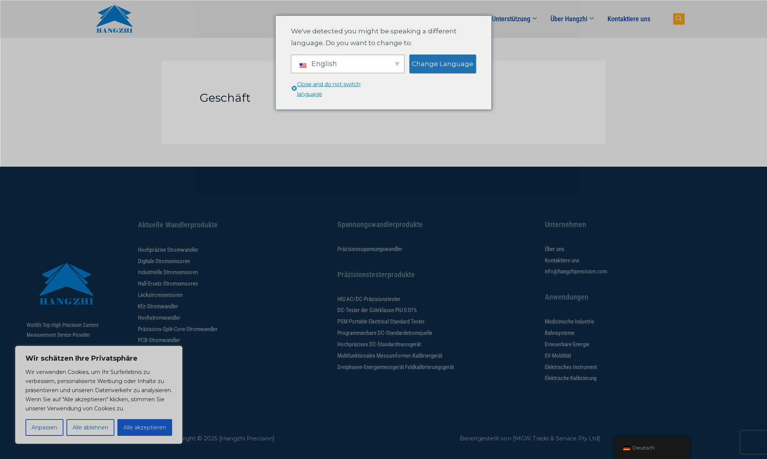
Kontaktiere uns (628, 19)
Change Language (442, 63)
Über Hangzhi (572, 19)
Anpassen (44, 427)
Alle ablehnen (90, 427)
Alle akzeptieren (144, 427)
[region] (98, 395)
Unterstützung (514, 19)
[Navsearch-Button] (679, 19)
